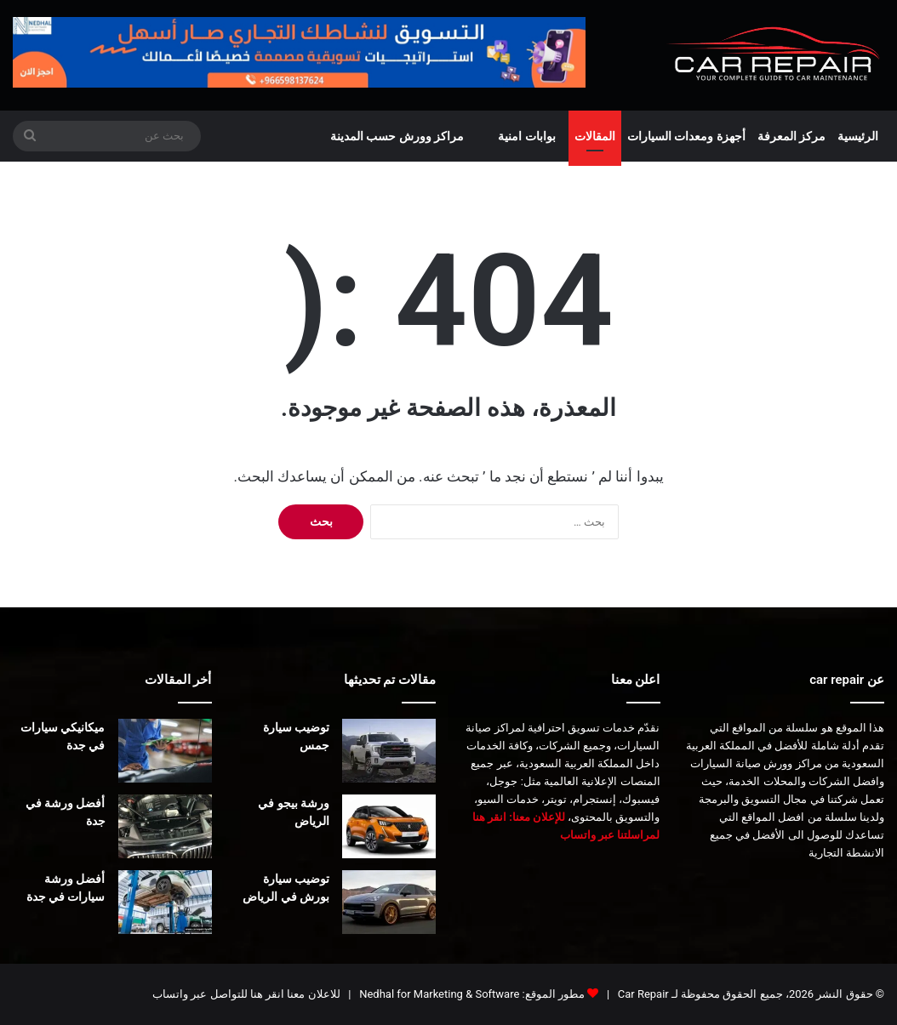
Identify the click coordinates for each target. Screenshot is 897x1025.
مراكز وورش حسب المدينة (397, 136)
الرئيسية (857, 136)
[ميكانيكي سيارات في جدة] (165, 751)
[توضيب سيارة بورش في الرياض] (389, 902)
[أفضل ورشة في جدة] (165, 826)
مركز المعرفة (791, 136)
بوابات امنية (526, 136)
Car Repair (642, 994)
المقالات (594, 136)
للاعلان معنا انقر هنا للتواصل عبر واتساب (246, 994)
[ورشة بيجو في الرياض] (389, 826)
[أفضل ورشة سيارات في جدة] (165, 902)
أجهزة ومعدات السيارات (686, 136)
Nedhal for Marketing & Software (438, 994)
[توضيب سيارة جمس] (389, 751)
